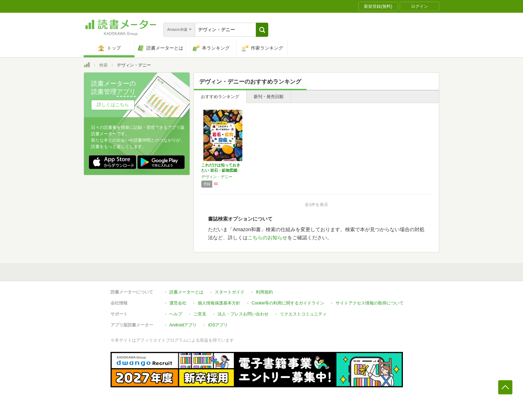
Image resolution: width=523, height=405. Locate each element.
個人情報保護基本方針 (219, 303)
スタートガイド (229, 292)
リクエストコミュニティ (303, 314)
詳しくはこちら (113, 104)
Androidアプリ (183, 325)
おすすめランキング (220, 96)
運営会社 (177, 303)
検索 (103, 65)
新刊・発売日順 (268, 96)
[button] (262, 30)
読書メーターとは (186, 292)
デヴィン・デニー (216, 177)
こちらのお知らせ (267, 237)
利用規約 (264, 292)
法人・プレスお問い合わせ (243, 314)
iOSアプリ (218, 325)
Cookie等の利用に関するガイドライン (288, 303)
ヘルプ (175, 314)
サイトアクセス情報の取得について (370, 303)
